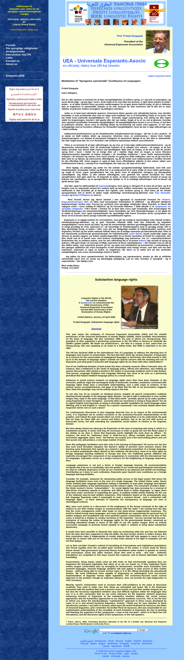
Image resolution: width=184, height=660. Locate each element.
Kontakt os (13, 60)
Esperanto (147, 641)
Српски (106, 646)
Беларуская (100, 641)
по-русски (135, 643)
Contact (134, 653)
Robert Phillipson (81, 195)
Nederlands (112, 643)
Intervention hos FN (18, 54)
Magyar (102, 643)
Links (9, 57)
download (96, 329)
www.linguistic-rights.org (24, 29)
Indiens (142, 240)
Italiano (93, 643)
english (151, 76)
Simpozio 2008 (15, 75)
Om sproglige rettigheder (22, 48)
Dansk (111, 641)
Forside (10, 45)
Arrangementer (15, 51)
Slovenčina (147, 643)
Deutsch (119, 641)
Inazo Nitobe (135, 234)
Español (137, 641)
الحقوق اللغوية (86, 641)
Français (84, 643)
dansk (168, 76)
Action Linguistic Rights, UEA (122, 651)
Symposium (87, 303)
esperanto (160, 76)
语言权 (126, 646)
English (128, 641)
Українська (116, 646)
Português (124, 643)
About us (11, 64)
